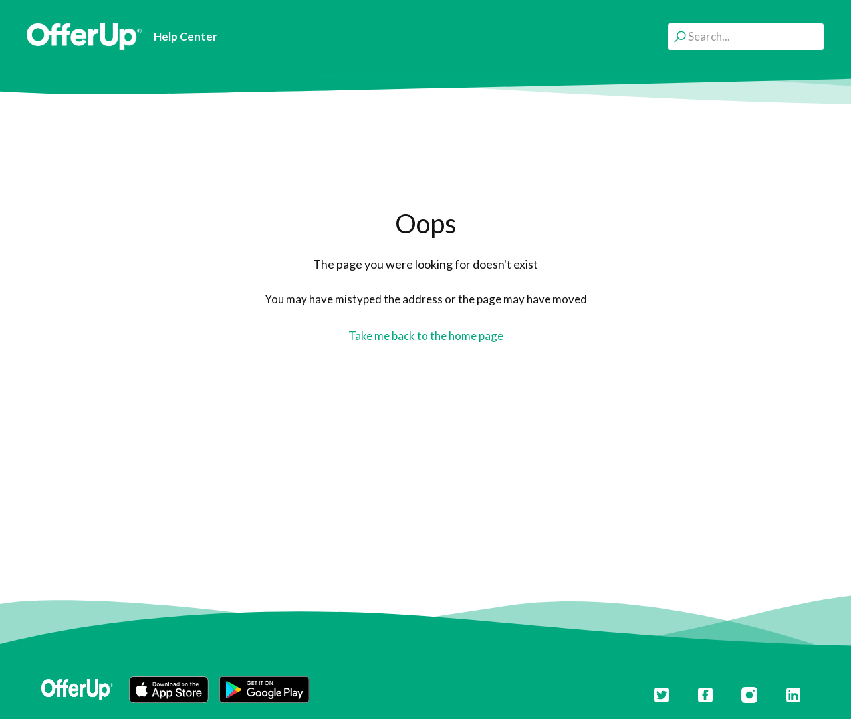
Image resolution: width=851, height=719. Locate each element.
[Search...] (746, 36)
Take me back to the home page (425, 336)
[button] (169, 689)
